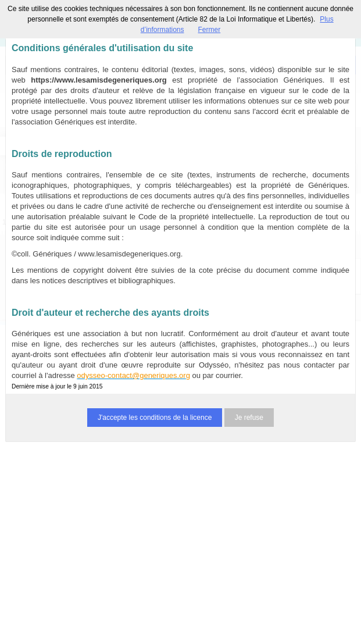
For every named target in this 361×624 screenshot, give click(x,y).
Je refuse (249, 417)
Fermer (209, 30)
